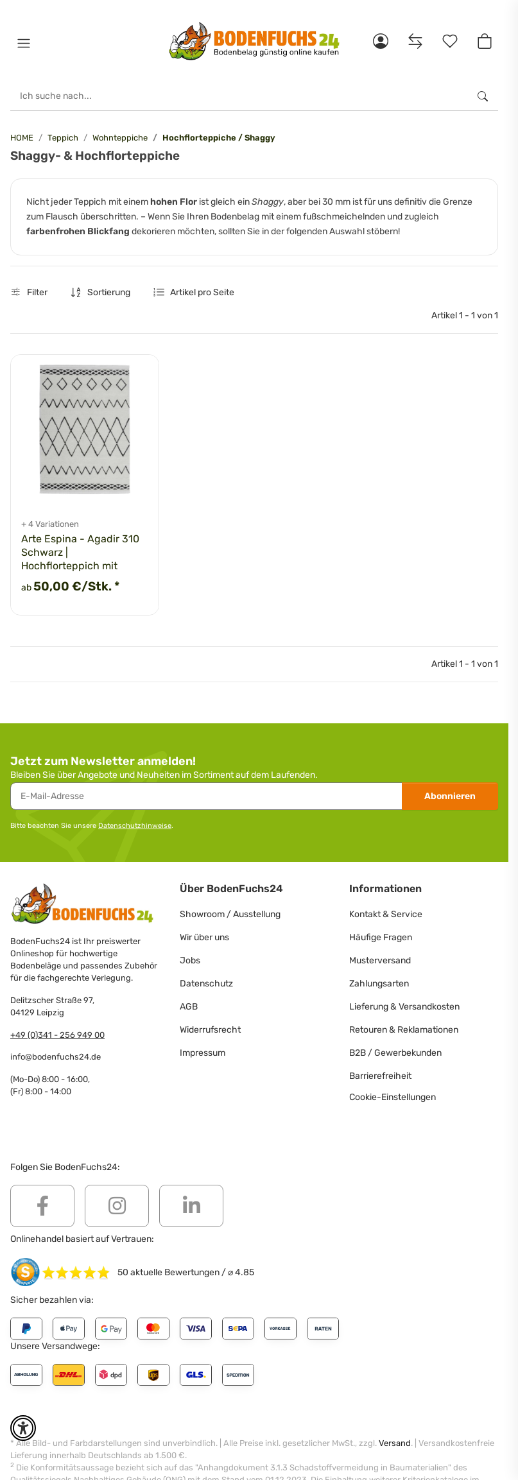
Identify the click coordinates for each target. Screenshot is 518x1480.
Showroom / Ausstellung (230, 914)
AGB (189, 1006)
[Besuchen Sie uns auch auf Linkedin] (191, 1206)
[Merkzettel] (449, 41)
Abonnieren (450, 796)
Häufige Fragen (380, 937)
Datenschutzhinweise (134, 825)
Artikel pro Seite (202, 292)
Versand (395, 1443)
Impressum (202, 1052)
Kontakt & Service (385, 914)
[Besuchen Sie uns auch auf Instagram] (117, 1206)
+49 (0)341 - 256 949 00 (57, 1035)
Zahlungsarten (379, 983)
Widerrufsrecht (210, 1029)
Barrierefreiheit (380, 1076)
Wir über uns (204, 937)
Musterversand (380, 960)
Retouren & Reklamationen (403, 1029)
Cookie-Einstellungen (392, 1097)
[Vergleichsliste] (415, 41)
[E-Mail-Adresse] (206, 796)
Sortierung (108, 292)
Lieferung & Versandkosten (404, 1006)
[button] (24, 43)
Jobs (190, 960)
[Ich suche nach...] (239, 96)
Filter (29, 292)
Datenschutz (206, 983)
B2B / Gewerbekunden (395, 1052)
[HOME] (254, 41)
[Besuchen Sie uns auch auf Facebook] (42, 1206)
